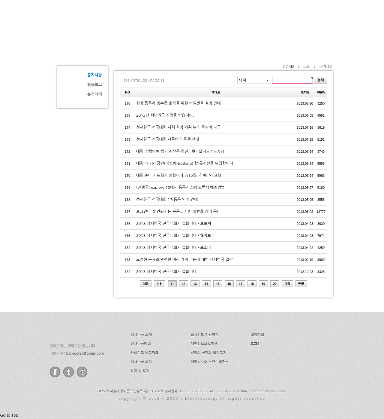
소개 (186, 19)
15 (218, 284)
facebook (55, 372)
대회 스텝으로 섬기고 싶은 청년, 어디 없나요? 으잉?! (180, 151)
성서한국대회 (220, 19)
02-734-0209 (227, 391)
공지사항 (94, 75)
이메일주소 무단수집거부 (209, 362)
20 (275, 284)
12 (183, 284)
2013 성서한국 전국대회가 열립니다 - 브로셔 (173, 223)
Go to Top (9, 415)
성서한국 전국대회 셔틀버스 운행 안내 (167, 139)
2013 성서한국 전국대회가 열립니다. (167, 272)
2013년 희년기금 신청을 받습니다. (165, 115)
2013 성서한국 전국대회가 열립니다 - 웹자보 (173, 235)
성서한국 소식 (141, 362)
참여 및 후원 (139, 371)
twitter (68, 372)
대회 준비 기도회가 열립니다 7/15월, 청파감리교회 (178, 175)
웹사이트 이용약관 (204, 335)
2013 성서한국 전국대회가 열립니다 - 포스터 (173, 247)
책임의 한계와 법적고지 (208, 353)
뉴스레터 (94, 94)
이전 (160, 284)
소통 (78, 53)
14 (206, 284)
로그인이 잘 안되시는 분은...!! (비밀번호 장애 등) (177, 211)
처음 (146, 284)
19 (263, 284)
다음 (287, 284)
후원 (311, 19)
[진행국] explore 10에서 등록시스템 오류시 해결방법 (180, 187)
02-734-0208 (196, 391)
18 (252, 284)
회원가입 (257, 335)
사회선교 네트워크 (144, 353)
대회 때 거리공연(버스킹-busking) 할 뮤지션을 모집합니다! (185, 163)
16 (229, 284)
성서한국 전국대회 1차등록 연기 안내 (167, 199)
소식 (287, 19)
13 (195, 284)
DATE (305, 92)
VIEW (321, 92)
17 (240, 284)
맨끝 (301, 284)
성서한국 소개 (141, 335)
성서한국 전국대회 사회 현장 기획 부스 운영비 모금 (178, 127)
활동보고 (94, 85)
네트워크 (259, 19)
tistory (82, 372)
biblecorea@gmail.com (85, 353)
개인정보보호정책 (204, 344)
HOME (288, 67)
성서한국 (111, 19)
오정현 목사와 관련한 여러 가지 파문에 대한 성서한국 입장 (184, 259)
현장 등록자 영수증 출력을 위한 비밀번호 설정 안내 (178, 103)
